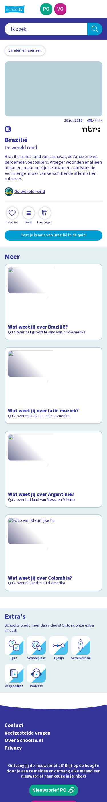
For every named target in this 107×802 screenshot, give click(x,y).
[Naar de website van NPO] (99, 9)
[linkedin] (32, 763)
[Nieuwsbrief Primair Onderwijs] (53, 707)
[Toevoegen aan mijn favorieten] (12, 216)
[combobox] (46, 29)
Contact (14, 642)
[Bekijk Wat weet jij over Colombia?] (53, 526)
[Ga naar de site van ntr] (81, 775)
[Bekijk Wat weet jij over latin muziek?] (53, 372)
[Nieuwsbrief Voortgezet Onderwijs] (53, 723)
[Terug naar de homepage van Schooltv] (15, 9)
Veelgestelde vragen (28, 650)
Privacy (13, 665)
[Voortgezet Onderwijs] (60, 9)
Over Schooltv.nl (24, 657)
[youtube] (45, 763)
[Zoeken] (94, 29)
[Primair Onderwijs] (46, 9)
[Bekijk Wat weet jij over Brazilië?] (53, 296)
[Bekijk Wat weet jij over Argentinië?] (53, 450)
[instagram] (20, 763)
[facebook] (7, 763)
